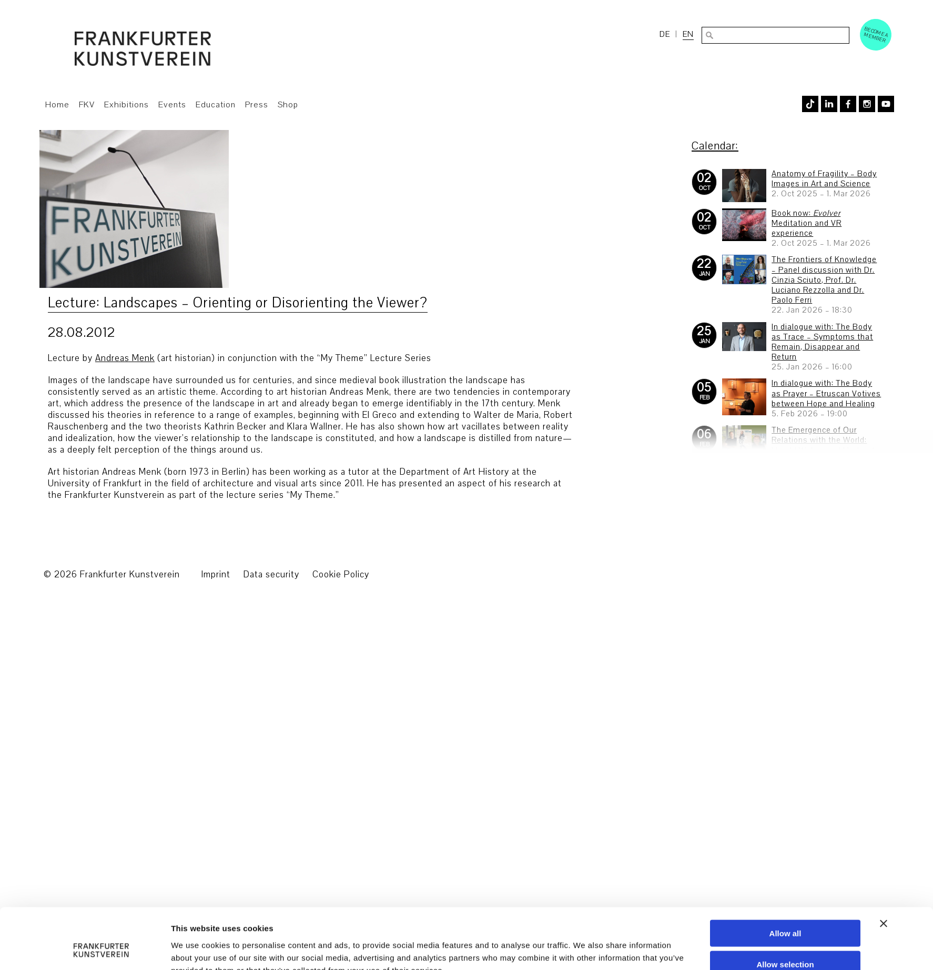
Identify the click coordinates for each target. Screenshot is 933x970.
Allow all (785, 828)
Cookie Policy (340, 574)
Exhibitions (126, 105)
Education (216, 105)
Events (172, 105)
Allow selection (785, 859)
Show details (585, 900)
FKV (87, 105)
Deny (785, 890)
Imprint (215, 574)
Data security (271, 574)
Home (57, 105)
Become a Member (876, 34)
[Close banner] (883, 819)
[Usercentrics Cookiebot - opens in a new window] (101, 900)
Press (256, 105)
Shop (288, 105)
